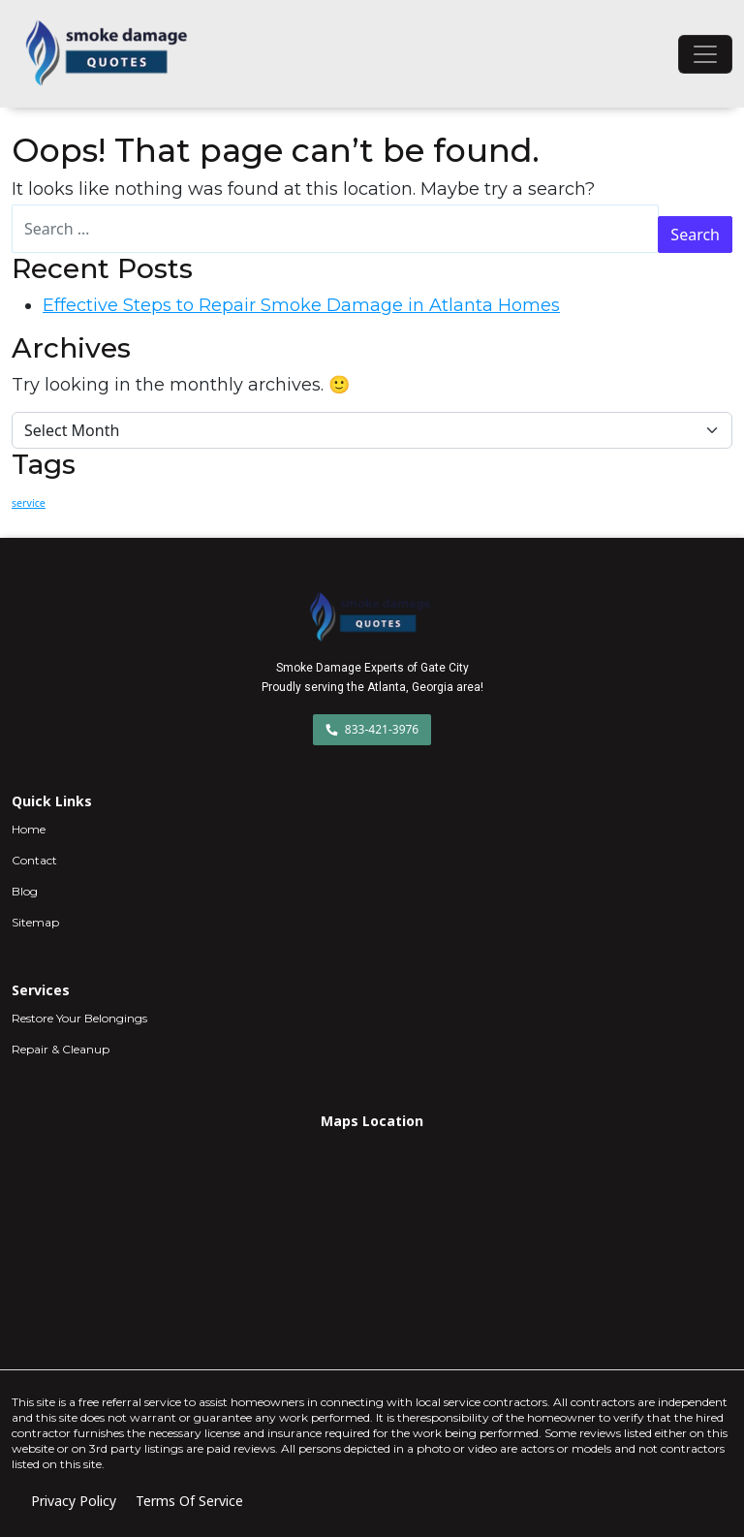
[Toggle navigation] (705, 54)
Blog (25, 891)
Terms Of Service (189, 1500)
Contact (34, 860)
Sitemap (35, 922)
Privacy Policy (73, 1500)
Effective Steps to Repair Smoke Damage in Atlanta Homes (301, 305)
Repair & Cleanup (60, 1049)
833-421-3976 (372, 729)
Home (29, 829)
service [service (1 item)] (29, 503)
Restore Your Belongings (79, 1018)
